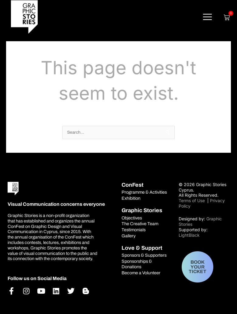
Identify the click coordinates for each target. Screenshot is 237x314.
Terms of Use (192, 200)
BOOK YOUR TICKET (197, 267)
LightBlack (189, 235)
